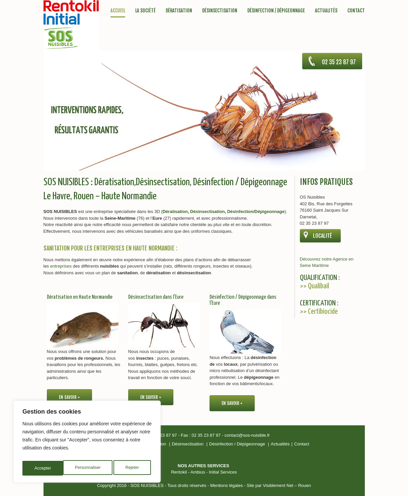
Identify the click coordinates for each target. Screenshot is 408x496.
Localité (322, 235)
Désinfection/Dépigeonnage (255, 211)
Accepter (132, 468)
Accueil (117, 10)
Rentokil (179, 472)
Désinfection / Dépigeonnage (276, 10)
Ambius (197, 472)
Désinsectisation (219, 10)
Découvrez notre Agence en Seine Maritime (326, 262)
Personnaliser (47, 468)
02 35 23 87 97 (328, 65)
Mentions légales (226, 485)
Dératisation (179, 10)
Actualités (326, 10)
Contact (356, 10)
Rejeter (92, 468)
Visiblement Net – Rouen (287, 485)
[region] (87, 443)
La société (145, 10)
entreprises (61, 266)
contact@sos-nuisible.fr (247, 435)
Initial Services (223, 472)
